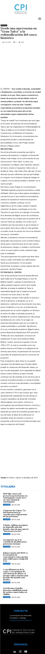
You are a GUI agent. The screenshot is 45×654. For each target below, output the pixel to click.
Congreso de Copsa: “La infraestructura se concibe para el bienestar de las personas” (15, 500)
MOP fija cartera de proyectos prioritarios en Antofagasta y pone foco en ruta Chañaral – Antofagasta (15, 484)
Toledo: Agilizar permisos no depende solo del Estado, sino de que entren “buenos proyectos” (15, 514)
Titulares (6, 491)
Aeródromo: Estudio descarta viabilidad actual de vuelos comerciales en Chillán (15, 577)
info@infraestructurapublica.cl (21, 606)
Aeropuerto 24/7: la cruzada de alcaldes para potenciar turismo (15, 528)
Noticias (4, 25)
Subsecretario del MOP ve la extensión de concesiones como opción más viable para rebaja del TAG (15, 543)
